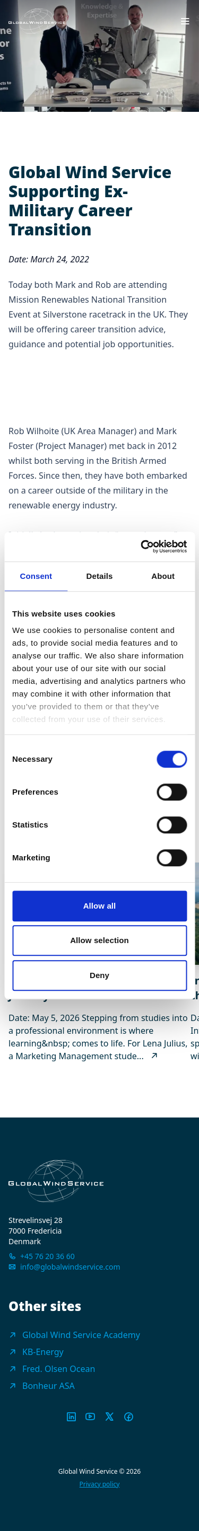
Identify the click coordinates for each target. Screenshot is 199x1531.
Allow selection (99, 940)
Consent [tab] (36, 575)
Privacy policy (100, 1484)
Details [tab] (99, 575)
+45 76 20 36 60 (47, 1256)
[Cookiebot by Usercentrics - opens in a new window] (142, 546)
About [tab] (163, 575)
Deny (99, 975)
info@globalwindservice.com (70, 1267)
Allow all (99, 905)
